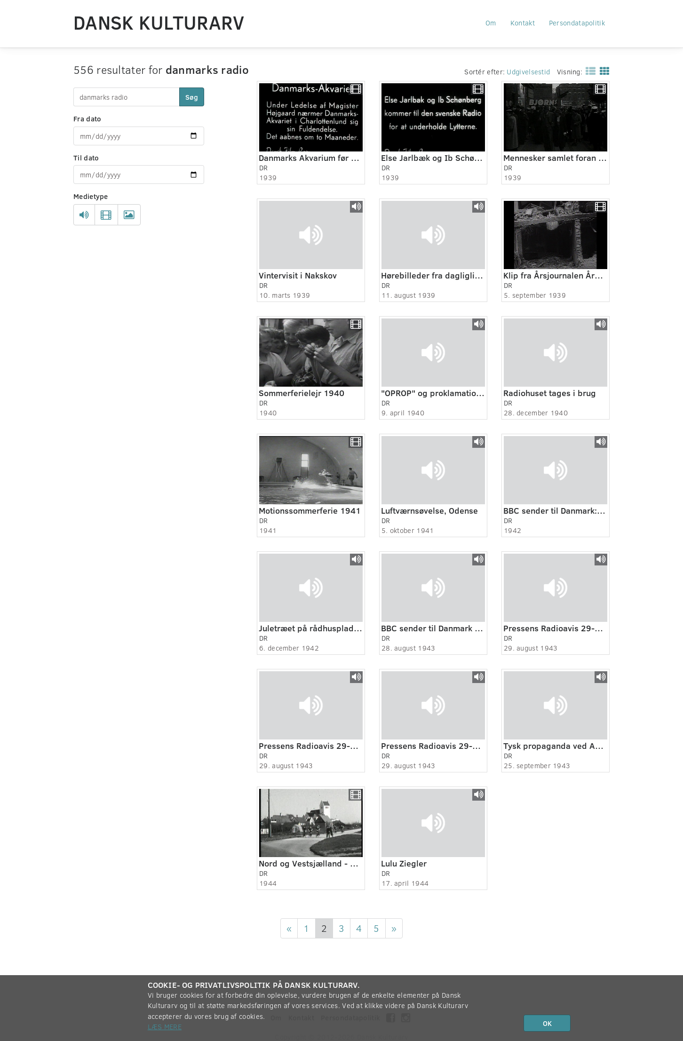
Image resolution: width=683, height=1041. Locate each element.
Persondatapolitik (577, 22)
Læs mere (165, 1026)
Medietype (90, 196)
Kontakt (522, 22)
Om (490, 22)
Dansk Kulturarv (159, 22)
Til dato (86, 157)
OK (547, 1023)
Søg (191, 97)
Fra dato (87, 118)
